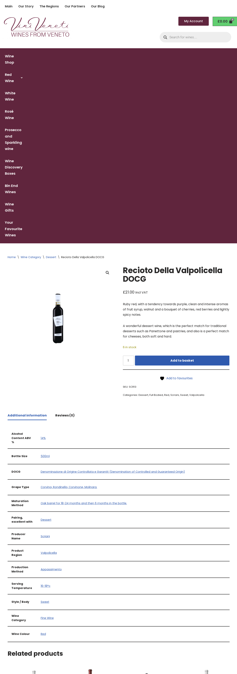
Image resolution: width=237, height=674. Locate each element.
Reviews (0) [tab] (65, 249)
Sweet (184, 228)
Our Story (26, 6)
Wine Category (31, 90)
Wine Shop (42, 56)
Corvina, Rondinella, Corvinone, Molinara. (69, 321)
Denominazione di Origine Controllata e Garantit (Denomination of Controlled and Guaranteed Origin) (113, 305)
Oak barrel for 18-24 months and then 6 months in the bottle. (84, 336)
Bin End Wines (151, 68)
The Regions (49, 6)
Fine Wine (47, 451)
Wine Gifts (179, 68)
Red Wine (68, 56)
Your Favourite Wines (213, 68)
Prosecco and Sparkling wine (161, 56)
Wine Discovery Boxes (212, 56)
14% (43, 271)
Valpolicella (196, 228)
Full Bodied (156, 228)
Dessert (51, 90)
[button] (69, 56)
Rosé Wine (120, 56)
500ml (45, 290)
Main (8, 6)
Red (166, 228)
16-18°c (45, 419)
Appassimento (51, 403)
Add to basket (182, 194)
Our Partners (75, 6)
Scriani (174, 228)
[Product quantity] (128, 194)
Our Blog (98, 6)
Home (12, 90)
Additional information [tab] (27, 249)
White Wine (95, 56)
